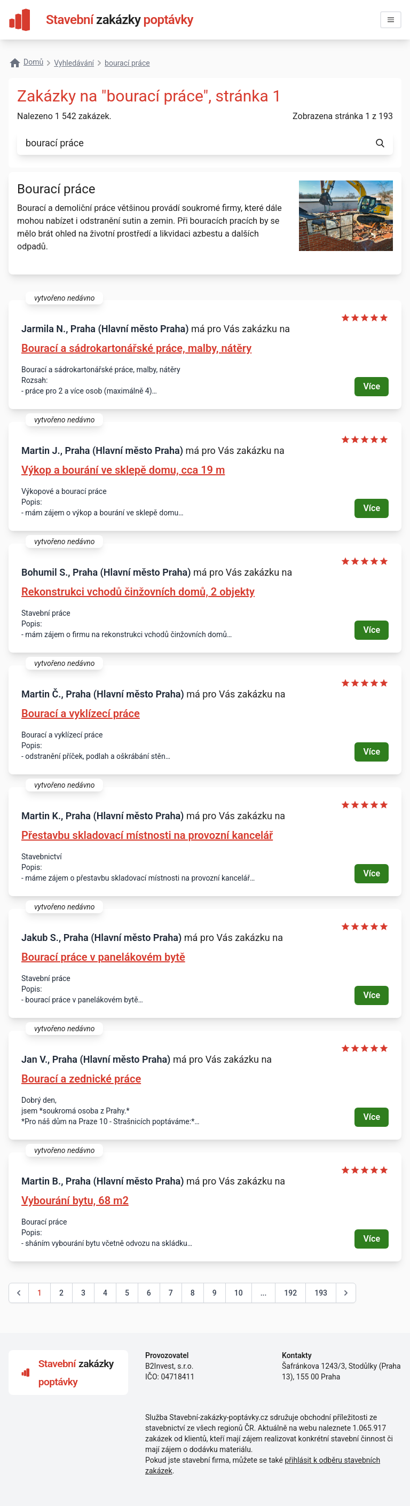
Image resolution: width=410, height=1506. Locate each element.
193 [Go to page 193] (320, 1293)
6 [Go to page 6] (149, 1293)
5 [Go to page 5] (127, 1293)
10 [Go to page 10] (238, 1293)
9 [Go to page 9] (214, 1293)
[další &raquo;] (346, 1293)
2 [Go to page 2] (61, 1293)
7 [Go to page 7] (171, 1293)
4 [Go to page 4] (105, 1293)
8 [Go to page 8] (193, 1293)
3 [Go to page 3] (83, 1293)
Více (371, 386)
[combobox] (192, 143)
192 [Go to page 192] (290, 1293)
